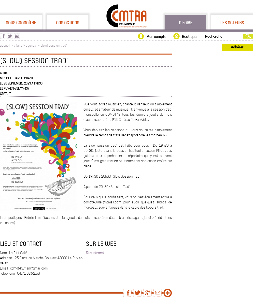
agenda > (33, 45)
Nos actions (67, 23)
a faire (18, 45)
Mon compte (156, 36)
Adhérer (237, 47)
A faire (185, 23)
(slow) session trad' (53, 45)
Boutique (189, 36)
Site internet (95, 253)
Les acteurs (232, 23)
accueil (5, 45)
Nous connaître (21, 23)
